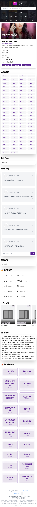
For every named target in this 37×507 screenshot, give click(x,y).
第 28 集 (30, 97)
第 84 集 (30, 148)
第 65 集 (5, 134)
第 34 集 (13, 105)
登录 (16, 12)
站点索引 (25, 491)
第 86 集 (13, 152)
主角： (4, 62)
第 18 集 (13, 90)
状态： (4, 57)
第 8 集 (29, 79)
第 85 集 (5, 152)
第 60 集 (30, 126)
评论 (32, 253)
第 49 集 (5, 119)
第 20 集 (30, 90)
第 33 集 (5, 105)
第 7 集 (21, 79)
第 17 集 (5, 90)
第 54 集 (13, 123)
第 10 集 (13, 83)
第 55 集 (22, 123)
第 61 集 (5, 130)
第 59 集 (22, 126)
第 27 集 (22, 97)
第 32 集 (30, 101)
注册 (21, 12)
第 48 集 (30, 116)
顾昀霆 (11, 62)
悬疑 (31, 17)
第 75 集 (22, 141)
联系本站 (14, 496)
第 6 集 (12, 79)
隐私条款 (18, 496)
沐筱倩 (7, 62)
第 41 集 (5, 112)
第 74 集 (13, 141)
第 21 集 (5, 94)
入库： (4, 59)
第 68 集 (30, 134)
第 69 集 (5, 137)
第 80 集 (30, 145)
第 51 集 (22, 119)
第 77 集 (5, 145)
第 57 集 (5, 126)
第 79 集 (22, 145)
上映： (4, 50)
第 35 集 (22, 105)
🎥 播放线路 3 (26, 65)
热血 (26, 17)
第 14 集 (13, 87)
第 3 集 (21, 76)
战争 (11, 21)
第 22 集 (13, 94)
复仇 (16, 17)
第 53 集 (5, 123)
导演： (4, 52)
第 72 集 (30, 137)
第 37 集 (5, 108)
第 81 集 (5, 148)
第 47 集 (22, 116)
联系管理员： (18, 493)
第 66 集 (13, 134)
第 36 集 (30, 105)
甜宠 (21, 17)
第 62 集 (13, 130)
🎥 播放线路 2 (16, 65)
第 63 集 (22, 130)
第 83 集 (22, 148)
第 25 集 (5, 97)
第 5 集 (4, 79)
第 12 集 (30, 83)
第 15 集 (22, 87)
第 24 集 (30, 94)
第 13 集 (5, 87)
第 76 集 (30, 141)
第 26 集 (13, 97)
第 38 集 (13, 108)
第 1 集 (4, 76)
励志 (16, 21)
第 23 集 (22, 94)
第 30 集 (13, 101)
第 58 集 (13, 126)
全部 (5, 17)
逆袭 (26, 21)
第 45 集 (5, 116)
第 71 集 (22, 137)
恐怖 (5, 21)
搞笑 (11, 17)
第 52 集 (30, 119)
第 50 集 (13, 119)
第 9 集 (4, 83)
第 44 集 (30, 112)
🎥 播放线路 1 (6, 65)
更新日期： (5, 55)
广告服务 (27, 496)
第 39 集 (22, 108)
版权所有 (23, 496)
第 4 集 (29, 76)
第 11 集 (22, 83)
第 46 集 (13, 116)
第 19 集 (22, 90)
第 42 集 (13, 112)
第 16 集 (30, 87)
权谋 (21, 21)
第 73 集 (5, 141)
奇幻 (31, 21)
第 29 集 (5, 101)
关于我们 (9, 496)
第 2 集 (12, 76)
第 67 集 (22, 134)
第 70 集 (13, 137)
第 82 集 (13, 148)
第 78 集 (13, 145)
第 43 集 (22, 112)
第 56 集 (30, 123)
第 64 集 (30, 130)
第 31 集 (22, 101)
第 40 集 (30, 108)
